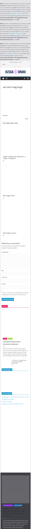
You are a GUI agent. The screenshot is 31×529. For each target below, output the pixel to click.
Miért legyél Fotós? (9, 196)
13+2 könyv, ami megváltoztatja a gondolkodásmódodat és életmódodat (19, 362)
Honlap (3, 284)
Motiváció (10, 338)
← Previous (5, 115)
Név (3, 270)
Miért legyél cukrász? (9, 233)
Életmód (5, 338)
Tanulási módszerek (18, 505)
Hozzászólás (5, 252)
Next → (27, 119)
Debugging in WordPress (16, 13)
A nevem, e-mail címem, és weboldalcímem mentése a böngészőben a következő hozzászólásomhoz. (15, 293)
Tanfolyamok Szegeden (7, 401)
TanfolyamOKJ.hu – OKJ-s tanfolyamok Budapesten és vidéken (15, 397)
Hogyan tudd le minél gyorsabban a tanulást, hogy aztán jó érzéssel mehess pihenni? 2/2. (14, 512)
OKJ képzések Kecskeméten (8, 399)
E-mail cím (4, 277)
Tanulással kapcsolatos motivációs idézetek (12, 342)
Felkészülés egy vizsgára (8, 505)
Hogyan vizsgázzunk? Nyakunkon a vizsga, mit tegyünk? (14, 157)
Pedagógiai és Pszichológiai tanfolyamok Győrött (12, 403)
